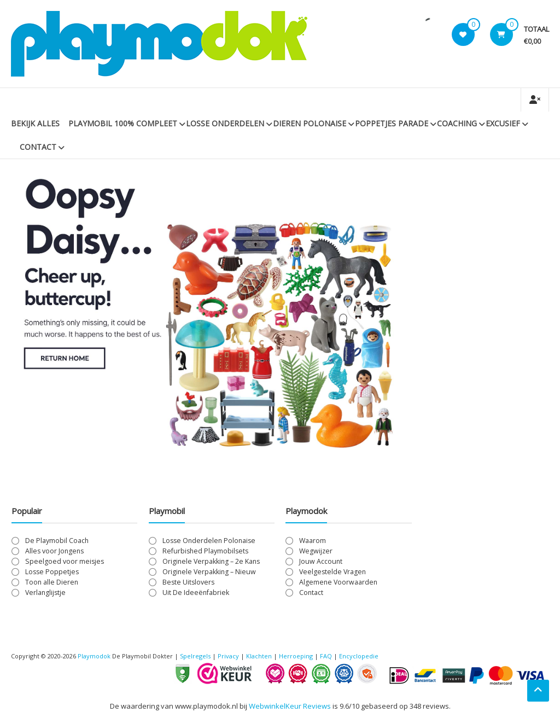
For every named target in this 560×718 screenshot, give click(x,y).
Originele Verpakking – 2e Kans (211, 561)
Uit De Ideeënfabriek (195, 592)
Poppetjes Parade (391, 123)
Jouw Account (320, 561)
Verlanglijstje (45, 592)
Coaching (457, 123)
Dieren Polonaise (309, 123)
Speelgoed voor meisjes (64, 561)
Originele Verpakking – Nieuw (209, 571)
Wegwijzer (315, 551)
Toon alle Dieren (51, 582)
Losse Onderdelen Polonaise (208, 540)
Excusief (503, 123)
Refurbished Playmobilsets (205, 551)
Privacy (229, 656)
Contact (38, 147)
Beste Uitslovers (188, 582)
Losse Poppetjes (52, 571)
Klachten (259, 656)
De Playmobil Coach (57, 540)
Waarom (312, 540)
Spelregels (195, 656)
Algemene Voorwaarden (338, 582)
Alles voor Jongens (54, 551)
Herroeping (296, 656)
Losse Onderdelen (225, 123)
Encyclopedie (358, 656)
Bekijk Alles (35, 123)
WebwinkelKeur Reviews (290, 706)
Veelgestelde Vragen (332, 571)
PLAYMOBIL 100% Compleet (122, 123)
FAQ (326, 656)
